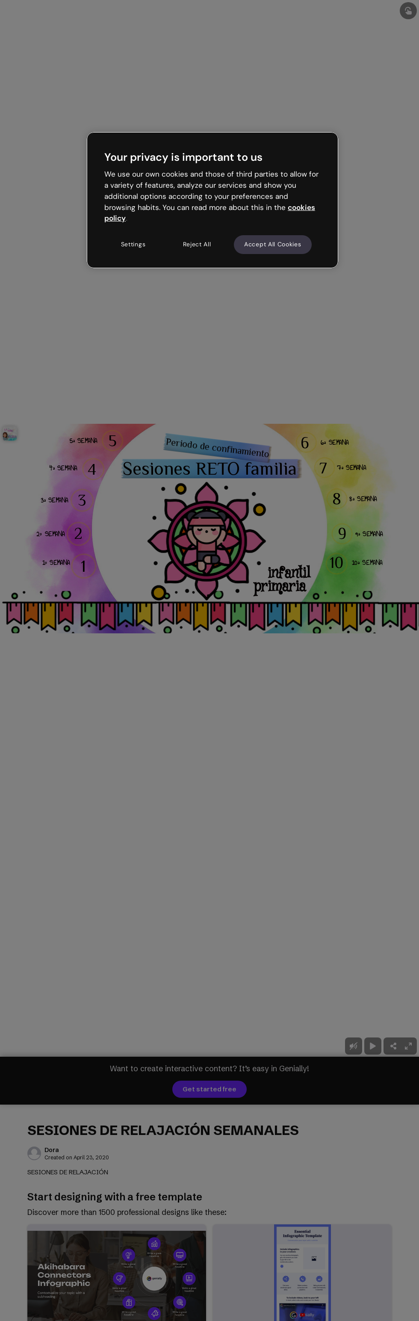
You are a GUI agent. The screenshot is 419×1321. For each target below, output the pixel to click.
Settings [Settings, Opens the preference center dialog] (133, 244)
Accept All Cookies (272, 244)
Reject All (197, 244)
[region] (212, 200)
